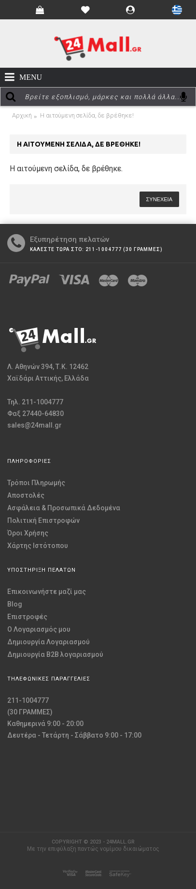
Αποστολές (25, 495)
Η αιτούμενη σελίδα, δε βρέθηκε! (87, 115)
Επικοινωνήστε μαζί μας (46, 591)
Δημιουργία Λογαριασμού (48, 642)
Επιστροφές (27, 617)
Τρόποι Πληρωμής (36, 483)
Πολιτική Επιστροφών (43, 520)
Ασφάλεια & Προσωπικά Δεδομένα (63, 508)
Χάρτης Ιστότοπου (37, 545)
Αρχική (22, 115)
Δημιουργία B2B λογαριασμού (55, 654)
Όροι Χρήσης (27, 533)
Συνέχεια (159, 199)
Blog (14, 604)
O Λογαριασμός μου (38, 629)
